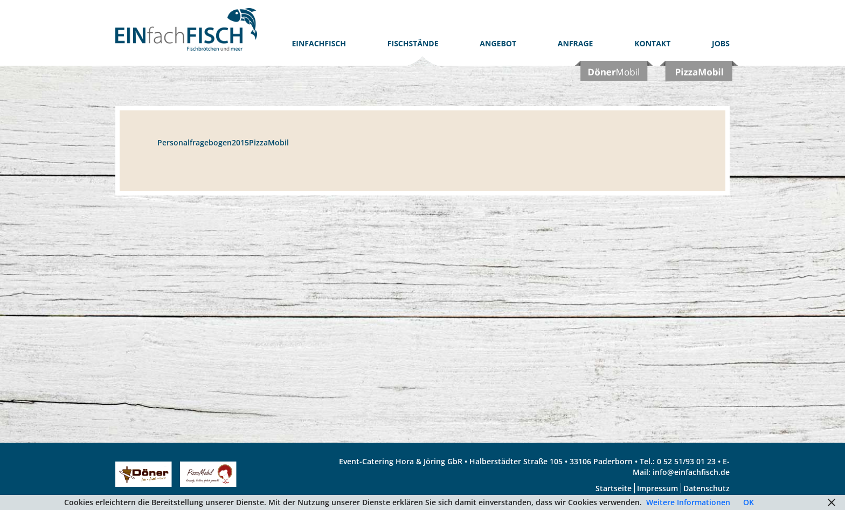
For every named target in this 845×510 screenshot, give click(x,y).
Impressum (657, 488)
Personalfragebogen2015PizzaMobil (223, 142)
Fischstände (413, 43)
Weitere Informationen (688, 502)
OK (748, 502)
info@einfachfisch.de (691, 472)
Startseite (613, 488)
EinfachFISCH (319, 43)
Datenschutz (706, 488)
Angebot (498, 43)
